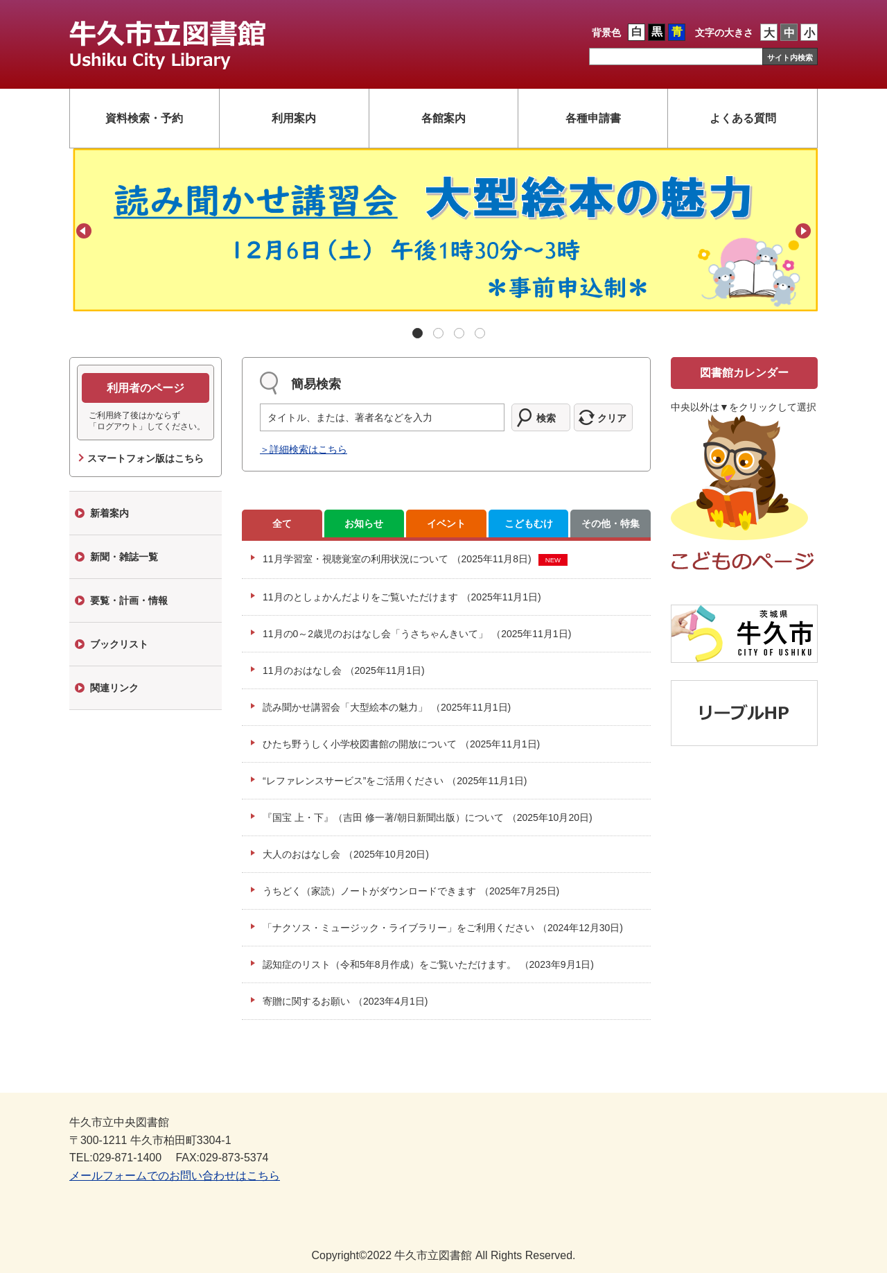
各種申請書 (593, 118)
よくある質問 (743, 118)
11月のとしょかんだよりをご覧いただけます (402, 597)
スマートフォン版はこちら (145, 458)
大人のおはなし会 (346, 854)
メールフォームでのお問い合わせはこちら (174, 1175)
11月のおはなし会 (344, 670)
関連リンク (114, 687)
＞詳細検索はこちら (303, 449)
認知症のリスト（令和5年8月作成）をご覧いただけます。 (428, 964)
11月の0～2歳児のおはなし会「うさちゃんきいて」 (417, 633)
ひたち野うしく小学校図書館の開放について (401, 744)
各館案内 (443, 118)
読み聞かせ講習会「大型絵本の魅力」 (387, 707)
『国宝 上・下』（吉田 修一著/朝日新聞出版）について (427, 817)
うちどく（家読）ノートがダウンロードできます (411, 891)
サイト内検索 (790, 57)
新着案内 (109, 513)
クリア (611, 418)
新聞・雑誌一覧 (124, 556)
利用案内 (294, 118)
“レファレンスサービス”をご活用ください (395, 780)
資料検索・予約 (144, 118)
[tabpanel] (443, 229)
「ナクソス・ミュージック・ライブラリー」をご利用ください (443, 927)
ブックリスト (119, 644)
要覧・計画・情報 (129, 600)
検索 (546, 418)
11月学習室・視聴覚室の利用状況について (397, 558)
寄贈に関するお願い (345, 1001)
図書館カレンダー (744, 373)
